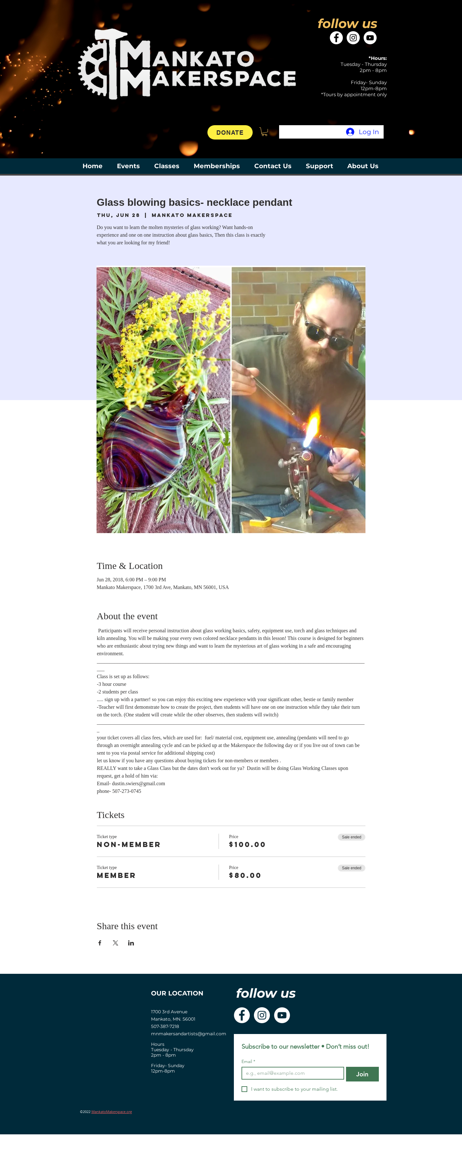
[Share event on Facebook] (100, 942)
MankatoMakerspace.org (111, 1111)
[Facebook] (336, 37)
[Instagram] (353, 37)
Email (248, 1061)
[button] (264, 131)
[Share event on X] (115, 942)
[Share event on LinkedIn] (131, 942)
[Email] (291, 1073)
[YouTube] (370, 37)
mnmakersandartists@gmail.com (188, 1034)
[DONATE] (230, 132)
